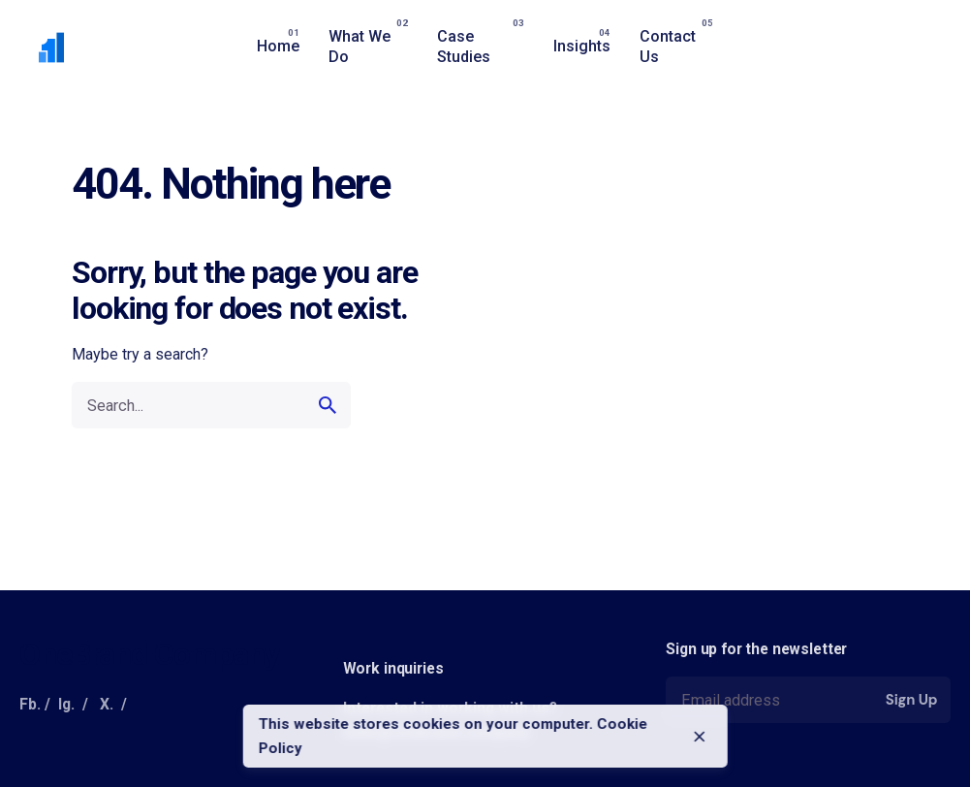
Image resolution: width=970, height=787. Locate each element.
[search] (327, 405)
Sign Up (912, 699)
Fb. (30, 704)
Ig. (66, 704)
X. (106, 704)
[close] (699, 736)
